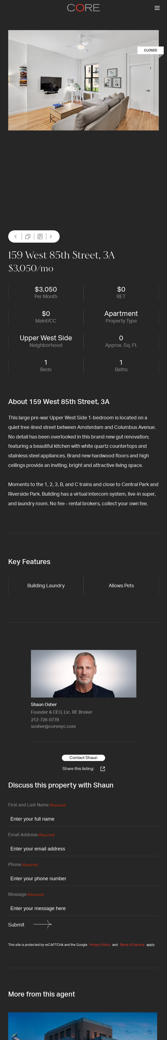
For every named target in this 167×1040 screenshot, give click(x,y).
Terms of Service (132, 944)
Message (26, 895)
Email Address (31, 835)
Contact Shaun (83, 758)
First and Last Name (37, 805)
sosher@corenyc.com (53, 726)
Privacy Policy (99, 944)
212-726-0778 (45, 720)
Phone (23, 865)
